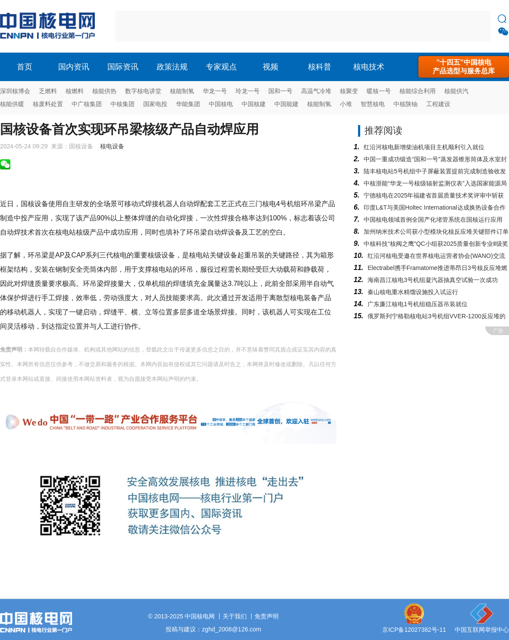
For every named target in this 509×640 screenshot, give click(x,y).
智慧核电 (373, 103)
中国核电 (221, 103)
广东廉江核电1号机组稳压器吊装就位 (418, 304)
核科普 (319, 67)
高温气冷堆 (316, 91)
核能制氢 (182, 91)
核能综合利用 (417, 91)
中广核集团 (87, 103)
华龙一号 (215, 91)
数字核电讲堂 (143, 91)
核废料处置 (48, 103)
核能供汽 (456, 91)
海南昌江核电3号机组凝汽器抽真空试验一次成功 (433, 279)
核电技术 (368, 67)
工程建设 (438, 103)
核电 (49, 26)
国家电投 (155, 103)
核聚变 (349, 91)
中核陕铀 (405, 103)
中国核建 (254, 103)
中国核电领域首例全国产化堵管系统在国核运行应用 (433, 219)
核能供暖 (12, 103)
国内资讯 (73, 67)
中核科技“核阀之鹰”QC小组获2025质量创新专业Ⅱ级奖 (436, 243)
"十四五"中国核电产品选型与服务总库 (464, 67)
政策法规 (172, 67)
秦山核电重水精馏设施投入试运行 (413, 292)
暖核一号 (379, 91)
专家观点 (221, 67)
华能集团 (188, 103)
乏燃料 (48, 91)
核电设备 (112, 146)
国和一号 (280, 91)
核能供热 (104, 91)
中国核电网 (200, 616)
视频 (270, 67)
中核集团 (122, 103)
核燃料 (75, 91)
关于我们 (235, 616)
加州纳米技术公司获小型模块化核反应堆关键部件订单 (436, 231)
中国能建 (286, 103)
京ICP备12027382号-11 (414, 629)
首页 (24, 67)
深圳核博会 (15, 91)
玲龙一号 (248, 91)
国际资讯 (122, 67)
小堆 (346, 103)
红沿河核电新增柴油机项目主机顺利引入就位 (424, 147)
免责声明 (267, 616)
